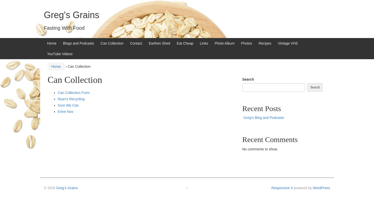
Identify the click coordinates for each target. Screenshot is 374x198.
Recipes (264, 43)
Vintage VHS (288, 43)
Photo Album (224, 43)
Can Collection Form (74, 93)
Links (204, 43)
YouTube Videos (60, 54)
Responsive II (282, 188)
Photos (246, 43)
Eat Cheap (185, 43)
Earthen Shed (159, 43)
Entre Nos (65, 112)
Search (248, 79)
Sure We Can (68, 105)
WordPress (321, 188)
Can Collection (112, 43)
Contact (136, 43)
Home (52, 43)
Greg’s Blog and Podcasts (264, 118)
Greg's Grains (71, 15)
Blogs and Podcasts (78, 43)
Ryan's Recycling (71, 99)
